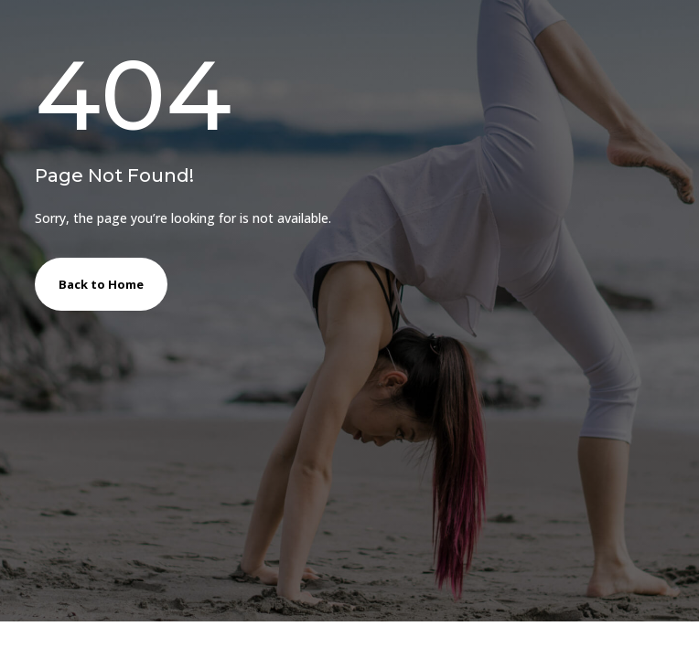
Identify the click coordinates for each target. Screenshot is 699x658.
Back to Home (101, 284)
